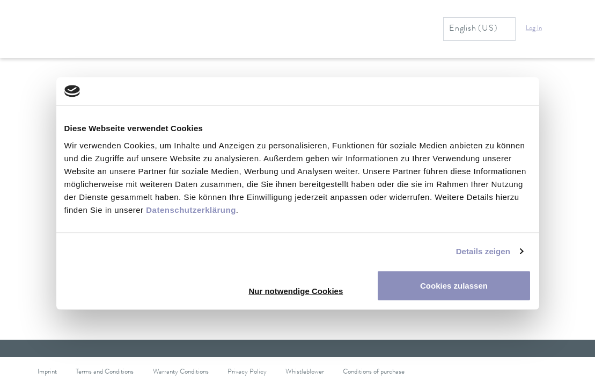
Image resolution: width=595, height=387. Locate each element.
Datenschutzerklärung (191, 209)
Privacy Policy (247, 372)
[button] (540, 29)
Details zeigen (483, 251)
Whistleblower (304, 372)
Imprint (47, 372)
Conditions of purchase (374, 372)
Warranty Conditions (181, 372)
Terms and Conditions (105, 372)
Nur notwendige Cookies (295, 290)
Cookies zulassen (454, 285)
